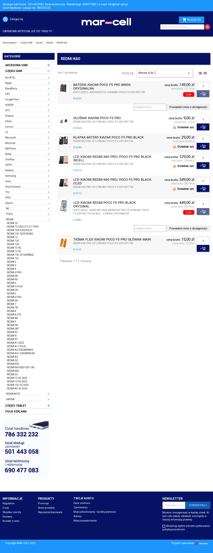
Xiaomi (9, 203)
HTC (7, 110)
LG (6, 132)
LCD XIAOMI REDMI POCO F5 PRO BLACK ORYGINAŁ (104, 204)
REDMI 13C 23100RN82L (20, 254)
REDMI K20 (13, 363)
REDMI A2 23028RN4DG (20, 349)
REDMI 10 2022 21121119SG (23, 226)
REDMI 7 (11, 304)
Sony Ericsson (13, 186)
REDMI (9, 219)
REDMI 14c (13, 258)
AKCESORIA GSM (16, 65)
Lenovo (9, 126)
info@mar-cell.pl (118, 4)
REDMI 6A (12, 300)
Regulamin (9, 503)
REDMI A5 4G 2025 (17, 388)
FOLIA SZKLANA (16, 411)
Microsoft (10, 137)
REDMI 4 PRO (14, 272)
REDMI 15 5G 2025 (17, 381)
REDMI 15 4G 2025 (17, 378)
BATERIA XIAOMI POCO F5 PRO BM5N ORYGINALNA (102, 86)
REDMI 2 (11, 261)
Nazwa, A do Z (164, 73)
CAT (7, 94)
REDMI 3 (11, 265)
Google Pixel (12, 99)
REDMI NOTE (13, 393)
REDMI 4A (12, 275)
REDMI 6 (11, 293)
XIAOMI (10, 399)
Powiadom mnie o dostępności (188, 107)
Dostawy (7, 516)
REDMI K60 (13, 370)
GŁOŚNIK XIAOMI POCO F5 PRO (97, 118)
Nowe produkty (46, 507)
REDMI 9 (11, 321)
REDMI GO (12, 360)
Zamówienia (80, 507)
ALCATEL (10, 77)
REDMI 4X (12, 279)
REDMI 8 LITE (14, 314)
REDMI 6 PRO (14, 297)
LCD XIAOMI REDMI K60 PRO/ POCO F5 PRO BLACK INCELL (112, 158)
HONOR (9, 104)
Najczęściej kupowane (50, 512)
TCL (7, 192)
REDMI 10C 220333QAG (20, 233)
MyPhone (10, 148)
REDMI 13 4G (14, 247)
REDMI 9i (12, 335)
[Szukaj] (182, 27)
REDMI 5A (12, 290)
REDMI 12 (12, 237)
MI (7, 208)
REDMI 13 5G (14, 251)
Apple (8, 83)
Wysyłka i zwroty (12, 512)
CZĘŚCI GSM (13, 71)
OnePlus (10, 159)
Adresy (77, 516)
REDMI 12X (13, 244)
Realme (9, 170)
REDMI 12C (13, 240)
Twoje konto (84, 498)
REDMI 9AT (13, 328)
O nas (6, 507)
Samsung (10, 175)
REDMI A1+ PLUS (16, 346)
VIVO (8, 197)
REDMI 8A (12, 318)
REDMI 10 (12, 223)
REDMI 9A (12, 325)
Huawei (9, 115)
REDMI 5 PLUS (15, 286)
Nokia (8, 154)
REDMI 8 (11, 311)
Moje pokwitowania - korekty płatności (95, 511)
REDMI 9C (12, 332)
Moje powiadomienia (85, 520)
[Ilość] (203, 86)
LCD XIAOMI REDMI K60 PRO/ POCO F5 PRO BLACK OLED (112, 181)
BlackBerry (11, 88)
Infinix (8, 121)
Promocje (43, 503)
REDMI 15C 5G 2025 (18, 385)
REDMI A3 (12, 356)
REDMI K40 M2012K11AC (21, 367)
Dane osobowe (82, 503)
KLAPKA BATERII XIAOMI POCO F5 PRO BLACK (108, 137)
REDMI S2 (12, 374)
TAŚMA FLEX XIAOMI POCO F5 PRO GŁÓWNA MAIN (112, 239)
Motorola (10, 143)
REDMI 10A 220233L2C (19, 230)
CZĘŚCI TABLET (15, 405)
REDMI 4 (11, 268)
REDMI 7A (12, 307)
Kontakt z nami (11, 521)
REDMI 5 (11, 283)
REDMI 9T (12, 339)
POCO (9, 214)
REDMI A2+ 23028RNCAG (21, 353)
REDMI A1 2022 (15, 342)
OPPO (8, 164)
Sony (8, 181)
